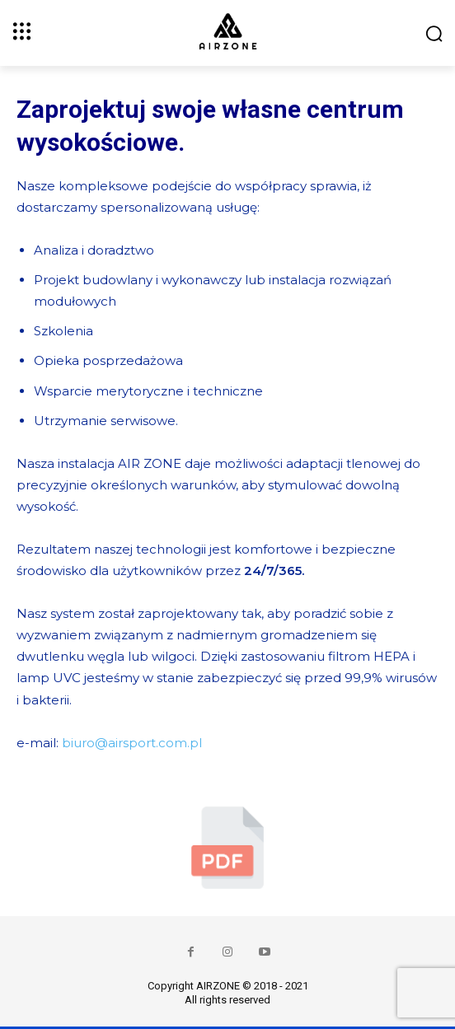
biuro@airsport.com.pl (132, 743)
